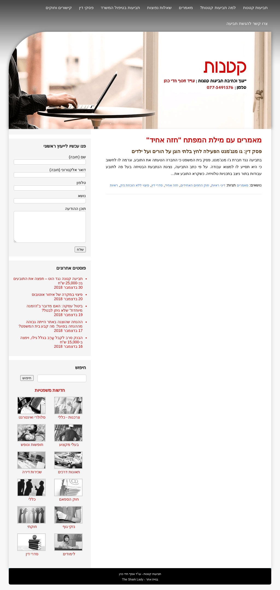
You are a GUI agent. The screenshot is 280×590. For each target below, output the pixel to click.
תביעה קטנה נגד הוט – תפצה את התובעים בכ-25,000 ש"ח (48, 280)
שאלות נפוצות (159, 7)
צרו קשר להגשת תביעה (247, 23)
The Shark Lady (132, 579)
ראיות (114, 185)
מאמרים (186, 7)
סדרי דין (157, 185)
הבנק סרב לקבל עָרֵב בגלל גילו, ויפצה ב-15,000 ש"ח (51, 339)
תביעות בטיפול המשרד (120, 7)
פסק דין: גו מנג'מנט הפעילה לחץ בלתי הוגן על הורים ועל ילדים (197, 151)
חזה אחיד (171, 185)
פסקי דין (86, 7)
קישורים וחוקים (59, 7)
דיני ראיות (218, 185)
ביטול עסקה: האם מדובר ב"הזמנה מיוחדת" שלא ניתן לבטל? (55, 308)
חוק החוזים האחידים (194, 185)
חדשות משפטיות (50, 390)
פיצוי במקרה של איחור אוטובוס (57, 294)
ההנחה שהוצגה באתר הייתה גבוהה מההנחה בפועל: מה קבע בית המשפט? (51, 324)
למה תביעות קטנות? (218, 7)
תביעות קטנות (255, 7)
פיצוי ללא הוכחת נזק (134, 185)
